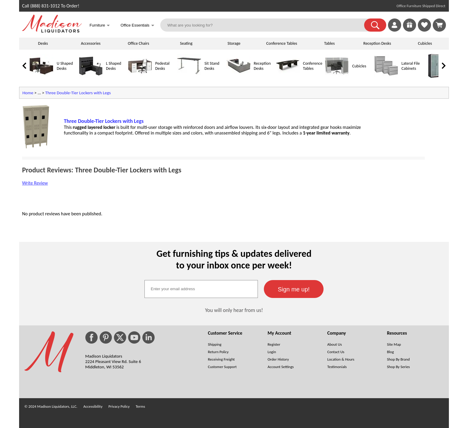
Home (27, 92)
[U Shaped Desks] (41, 76)
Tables (329, 43)
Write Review (35, 183)
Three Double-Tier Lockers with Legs (78, 92)
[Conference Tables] (288, 76)
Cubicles (425, 43)
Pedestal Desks (162, 66)
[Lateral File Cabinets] (386, 76)
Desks (43, 43)
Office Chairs (138, 43)
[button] (375, 25)
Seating (186, 43)
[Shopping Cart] (439, 25)
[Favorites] (424, 30)
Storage (233, 43)
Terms (140, 406)
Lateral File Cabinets (410, 66)
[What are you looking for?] (266, 25)
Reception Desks (377, 43)
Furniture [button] (100, 26)
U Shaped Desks (65, 66)
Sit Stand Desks (211, 66)
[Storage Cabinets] (435, 76)
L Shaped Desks (113, 66)
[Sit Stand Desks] (189, 76)
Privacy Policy (119, 406)
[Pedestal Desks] (140, 76)
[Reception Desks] (238, 76)
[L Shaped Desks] (91, 76)
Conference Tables (281, 43)
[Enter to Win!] (409, 30)
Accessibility (92, 406)
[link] (439, 25)
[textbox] (201, 289)
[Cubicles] (337, 76)
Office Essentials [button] (137, 26)
